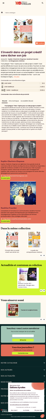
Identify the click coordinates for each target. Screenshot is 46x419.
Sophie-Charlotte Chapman (17, 59)
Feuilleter (40, 43)
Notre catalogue (10, 13)
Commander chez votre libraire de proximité (15, 94)
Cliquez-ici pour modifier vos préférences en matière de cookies (23, 416)
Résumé (4, 101)
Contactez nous (23, 353)
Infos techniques (14, 101)
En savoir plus (5, 178)
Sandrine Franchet (32, 59)
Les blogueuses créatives (17, 61)
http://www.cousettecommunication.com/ (16, 219)
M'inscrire (23, 340)
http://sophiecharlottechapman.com (14, 176)
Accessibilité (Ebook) (27, 101)
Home (2, 12)
